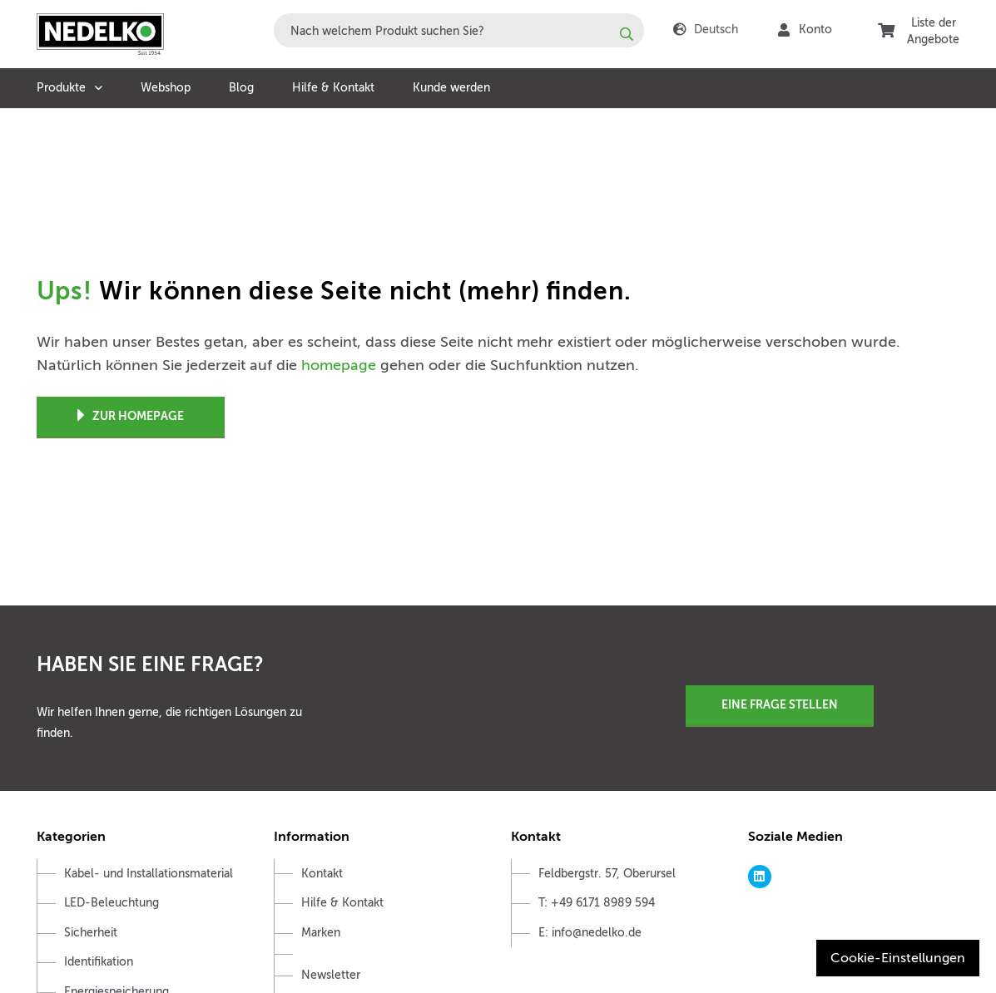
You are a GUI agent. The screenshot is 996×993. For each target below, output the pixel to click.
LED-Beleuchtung (111, 903)
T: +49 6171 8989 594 (596, 903)
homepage (338, 365)
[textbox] (459, 30)
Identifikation (98, 962)
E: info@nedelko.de (590, 932)
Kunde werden (451, 88)
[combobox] (459, 30)
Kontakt (322, 873)
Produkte (61, 88)
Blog (241, 88)
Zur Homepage (130, 416)
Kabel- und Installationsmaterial (148, 873)
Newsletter (330, 975)
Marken (320, 932)
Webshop (166, 88)
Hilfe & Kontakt (333, 88)
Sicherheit (90, 932)
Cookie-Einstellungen (897, 958)
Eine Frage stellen (779, 704)
